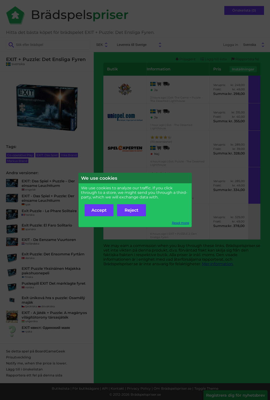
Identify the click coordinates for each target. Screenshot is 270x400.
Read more (180, 223)
